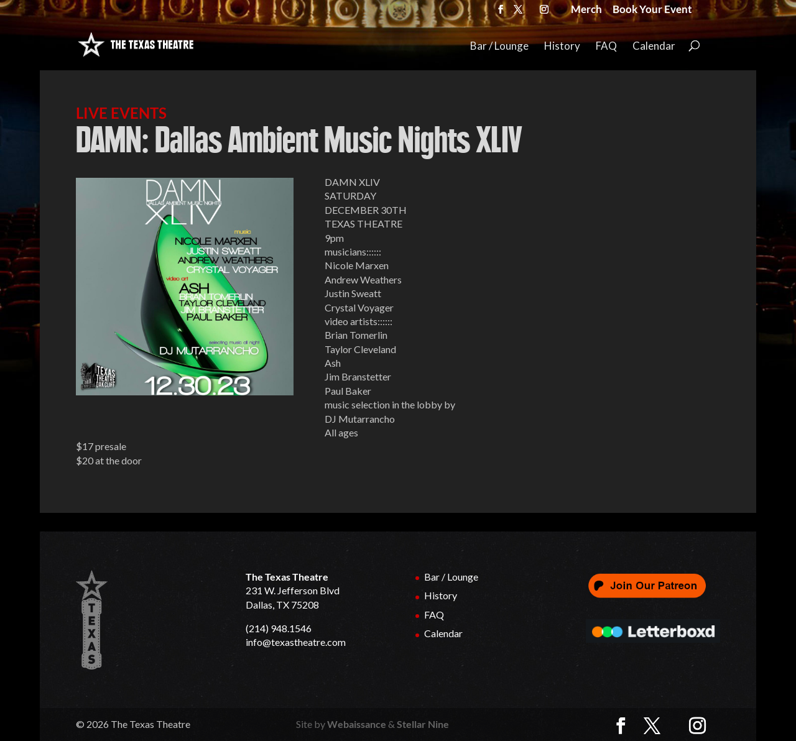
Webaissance (356, 724)
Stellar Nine (423, 724)
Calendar (653, 46)
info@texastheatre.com (296, 642)
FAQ (606, 46)
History (562, 46)
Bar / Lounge (499, 46)
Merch (586, 11)
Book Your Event (652, 11)
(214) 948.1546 (279, 628)
